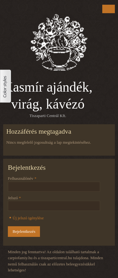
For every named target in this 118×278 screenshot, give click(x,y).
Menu (108, 9)
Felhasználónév (22, 178)
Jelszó (14, 197)
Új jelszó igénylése (28, 218)
